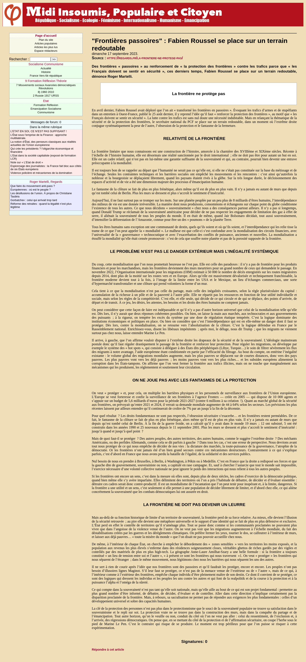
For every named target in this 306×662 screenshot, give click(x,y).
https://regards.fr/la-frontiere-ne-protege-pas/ (145, 58)
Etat (46, 101)
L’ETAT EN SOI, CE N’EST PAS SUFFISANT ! (39, 131)
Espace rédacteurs (46, 50)
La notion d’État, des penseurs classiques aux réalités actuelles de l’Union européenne (43, 143)
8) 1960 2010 (46, 92)
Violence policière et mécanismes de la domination (41, 172)
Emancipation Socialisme (45, 108)
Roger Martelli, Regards (46, 181)
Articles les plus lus (46, 47)
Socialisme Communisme (46, 64)
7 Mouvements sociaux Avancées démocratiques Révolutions (46, 86)
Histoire (45, 72)
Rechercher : (19, 59)
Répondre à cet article (108, 649)
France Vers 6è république (46, 75)
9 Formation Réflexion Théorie (46, 81)
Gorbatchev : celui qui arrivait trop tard (34, 200)
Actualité (46, 68)
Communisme (45, 112)
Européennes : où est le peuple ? (31, 189)
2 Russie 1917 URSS (46, 95)
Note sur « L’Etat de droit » (27, 162)
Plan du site (46, 39)
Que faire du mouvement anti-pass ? (33, 186)
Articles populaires (46, 43)
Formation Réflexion (46, 105)
